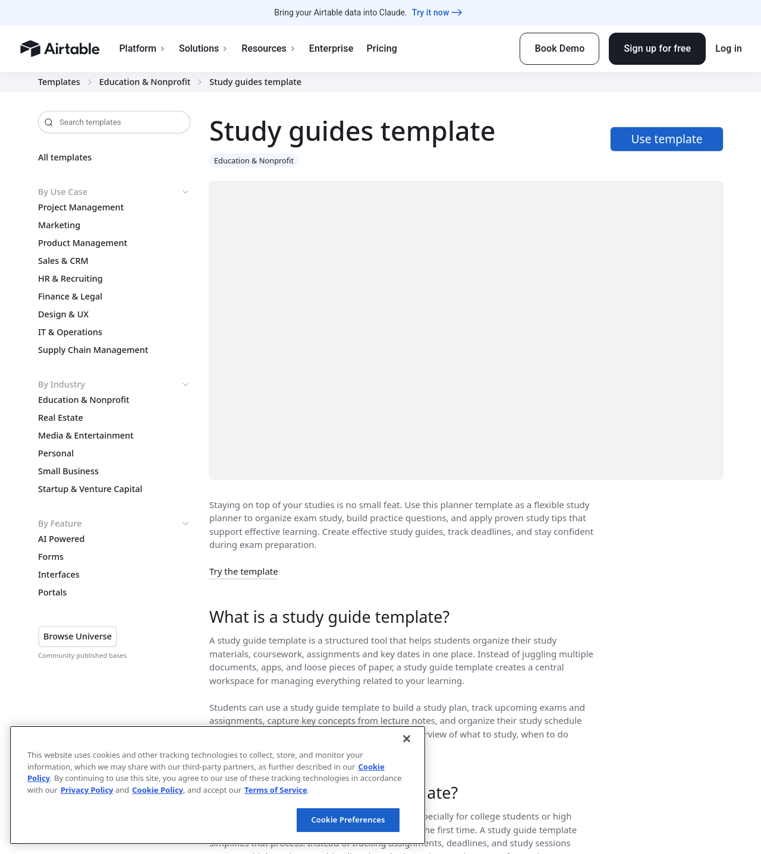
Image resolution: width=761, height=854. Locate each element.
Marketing (59, 225)
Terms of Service (275, 789)
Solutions (203, 48)
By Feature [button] (114, 523)
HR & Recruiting (70, 278)
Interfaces (59, 574)
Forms (51, 557)
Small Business (68, 471)
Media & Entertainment (86, 435)
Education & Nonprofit (145, 82)
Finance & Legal (70, 296)
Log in (728, 48)
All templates (65, 157)
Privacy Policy (87, 789)
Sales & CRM (63, 261)
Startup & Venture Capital (90, 489)
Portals (52, 592)
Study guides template (255, 82)
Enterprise (331, 48)
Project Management (81, 207)
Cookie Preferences (348, 819)
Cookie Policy (157, 789)
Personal (56, 453)
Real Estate (60, 417)
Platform (142, 48)
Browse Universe (77, 636)
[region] (218, 785)
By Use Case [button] (114, 192)
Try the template (243, 571)
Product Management (82, 243)
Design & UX (63, 314)
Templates (59, 82)
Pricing (381, 48)
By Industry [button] (114, 384)
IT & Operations (70, 332)
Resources (268, 48)
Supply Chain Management (93, 350)
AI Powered (61, 539)
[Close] (407, 739)
